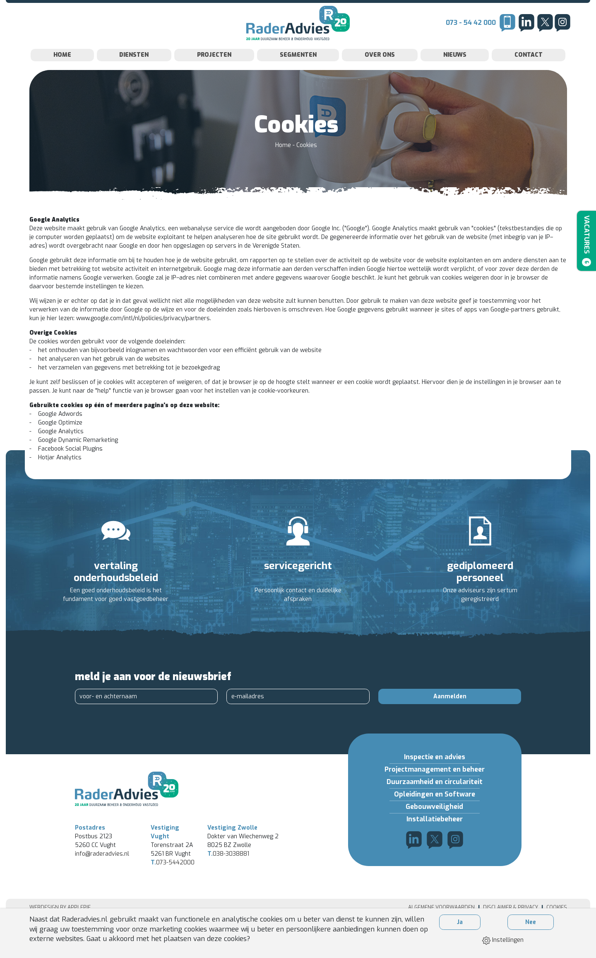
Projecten (214, 71)
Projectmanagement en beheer (435, 786)
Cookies (306, 162)
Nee (530, 922)
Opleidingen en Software (434, 810)
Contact (528, 71)
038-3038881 (228, 884)
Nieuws (454, 71)
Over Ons (380, 71)
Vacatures (584, 242)
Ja (460, 922)
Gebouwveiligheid (434, 823)
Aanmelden (449, 713)
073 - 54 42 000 (471, 31)
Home (62, 71)
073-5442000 (173, 893)
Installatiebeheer (434, 835)
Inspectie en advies (434, 773)
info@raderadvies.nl (102, 884)
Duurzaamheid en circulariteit (435, 798)
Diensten (134, 71)
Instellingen (503, 940)
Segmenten (298, 71)
